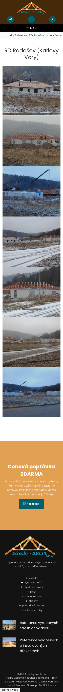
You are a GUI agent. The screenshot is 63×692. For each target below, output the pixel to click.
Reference (21, 35)
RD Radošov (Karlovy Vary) (45, 35)
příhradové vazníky (32, 605)
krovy (31, 591)
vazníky (31, 578)
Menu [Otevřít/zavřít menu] (32, 28)
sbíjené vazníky (31, 610)
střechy (31, 601)
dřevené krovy (31, 596)
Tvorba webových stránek (20, 677)
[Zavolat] (31, 19)
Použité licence (47, 685)
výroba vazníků (31, 582)
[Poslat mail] (10, 19)
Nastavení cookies (26, 681)
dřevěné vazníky (31, 587)
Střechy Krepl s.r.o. (35, 674)
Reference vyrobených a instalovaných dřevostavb (39, 645)
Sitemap (32, 685)
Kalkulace (31, 504)
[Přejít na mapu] (52, 19)
